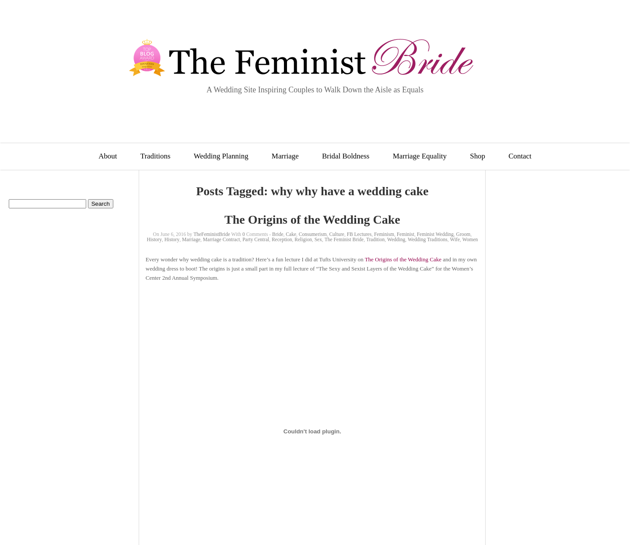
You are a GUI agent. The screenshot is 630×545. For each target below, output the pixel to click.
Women (470, 239)
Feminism (384, 234)
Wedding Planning (221, 156)
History (154, 239)
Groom (463, 234)
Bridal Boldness (345, 156)
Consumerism (313, 234)
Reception (282, 239)
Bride (278, 234)
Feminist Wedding (435, 234)
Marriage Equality (420, 156)
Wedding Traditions (428, 239)
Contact (520, 156)
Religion (303, 239)
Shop (477, 156)
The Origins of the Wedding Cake (312, 219)
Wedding (396, 239)
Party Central (255, 239)
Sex (318, 239)
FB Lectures (359, 234)
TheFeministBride (211, 234)
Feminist (405, 234)
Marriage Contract (221, 239)
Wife (455, 239)
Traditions (155, 156)
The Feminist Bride (344, 239)
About (107, 156)
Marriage (285, 156)
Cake (291, 234)
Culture (336, 234)
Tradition (375, 239)
